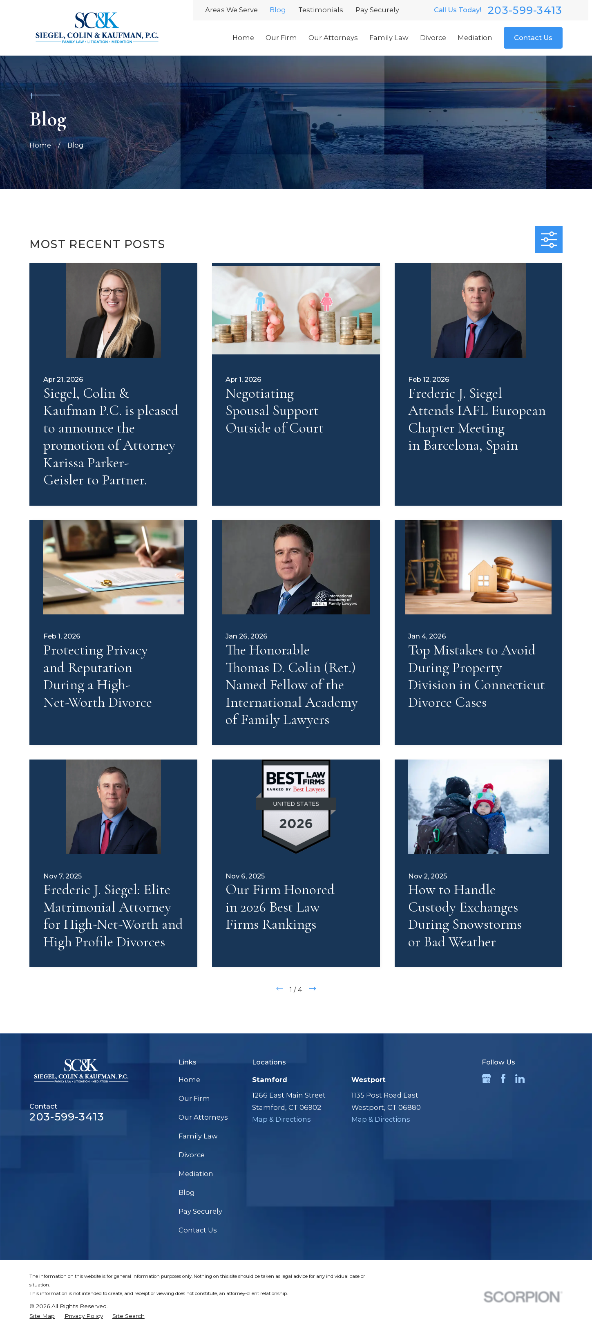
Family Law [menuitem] (389, 38)
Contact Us (533, 38)
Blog (278, 10)
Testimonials (320, 10)
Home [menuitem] (243, 38)
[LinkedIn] (520, 1078)
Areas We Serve (231, 10)
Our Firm (194, 1098)
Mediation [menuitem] (475, 38)
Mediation (196, 1174)
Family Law (198, 1136)
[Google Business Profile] (486, 1078)
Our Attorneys (203, 1117)
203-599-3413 (525, 10)
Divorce (192, 1155)
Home (189, 1080)
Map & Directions (281, 1119)
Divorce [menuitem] (433, 38)
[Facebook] (503, 1078)
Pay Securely (377, 10)
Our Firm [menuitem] (281, 38)
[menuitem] (42, 1316)
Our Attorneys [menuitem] (333, 38)
